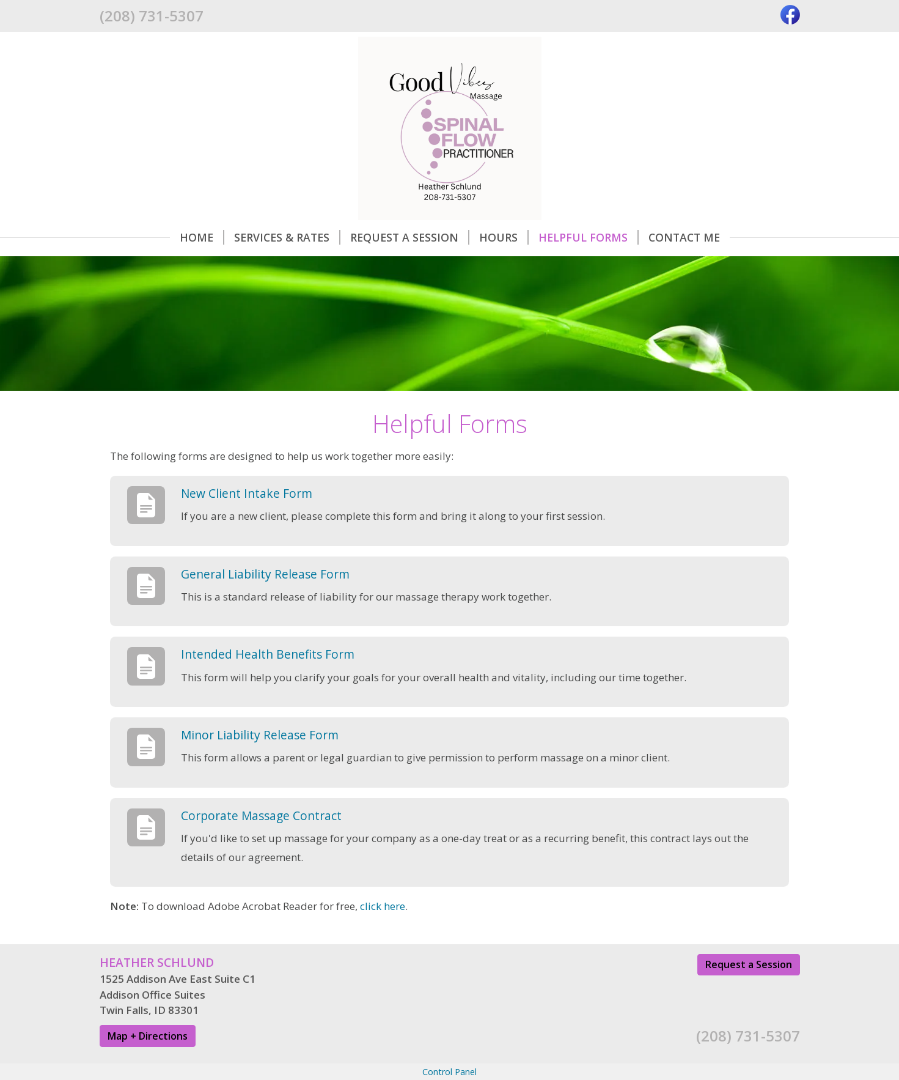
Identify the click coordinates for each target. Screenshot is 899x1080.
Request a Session (748, 964)
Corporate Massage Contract (261, 815)
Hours (504, 237)
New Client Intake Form (246, 493)
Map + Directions (148, 1036)
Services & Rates (287, 237)
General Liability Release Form (265, 574)
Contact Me (684, 237)
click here (382, 906)
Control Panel (449, 1072)
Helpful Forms (588, 237)
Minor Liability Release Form (260, 735)
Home (202, 237)
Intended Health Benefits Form (267, 654)
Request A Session (409, 237)
